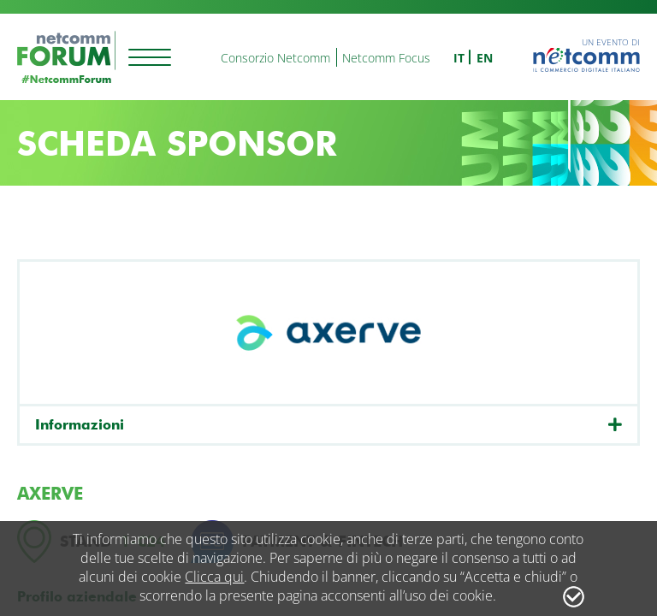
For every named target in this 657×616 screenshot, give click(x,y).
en (484, 58)
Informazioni (79, 425)
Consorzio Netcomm (275, 58)
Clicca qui (214, 576)
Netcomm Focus (386, 58)
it (459, 58)
